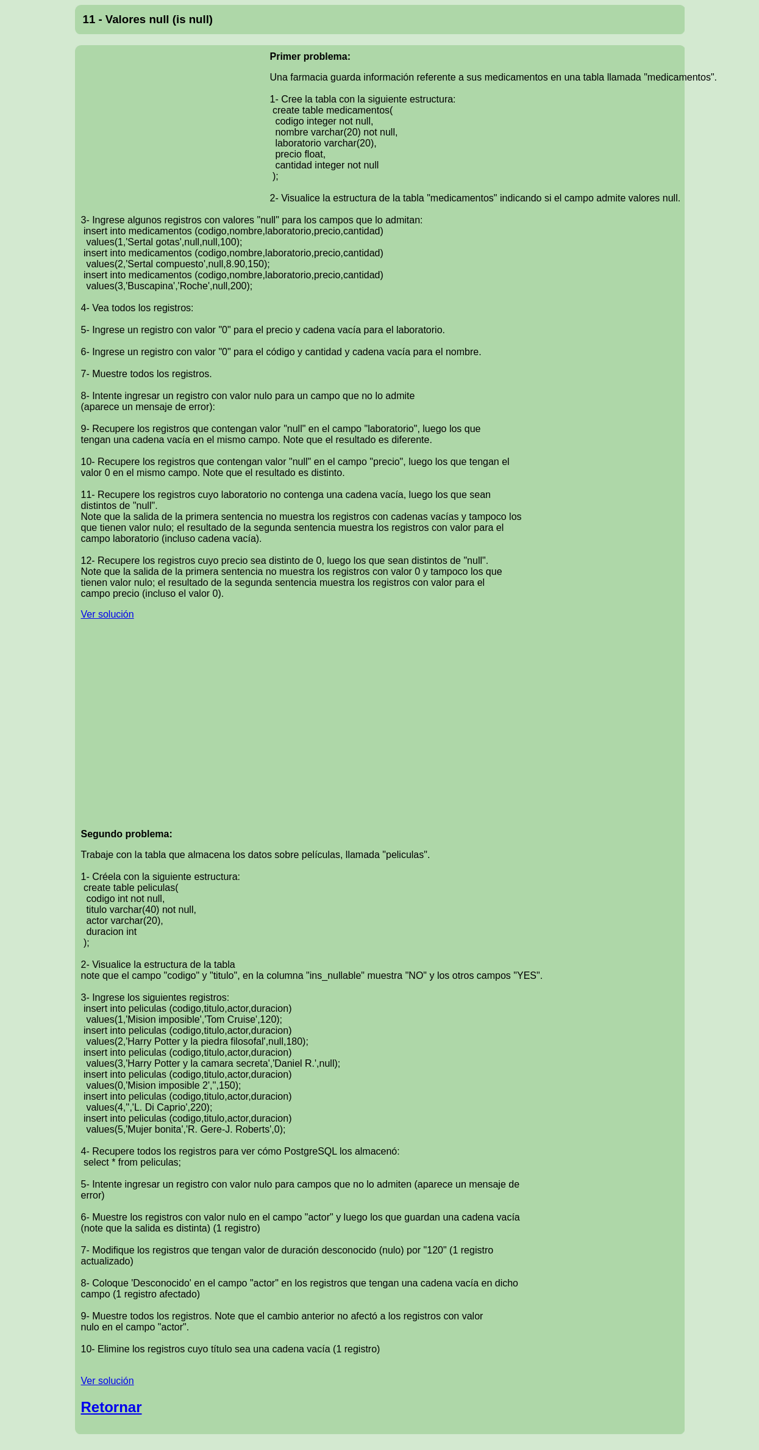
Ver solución (107, 614)
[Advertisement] (175, 130)
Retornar (111, 1407)
